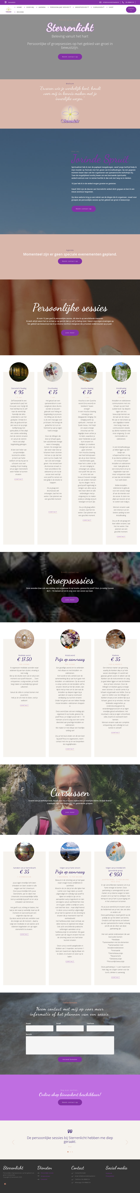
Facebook (109, 1173)
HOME (19, 7)
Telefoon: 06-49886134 (82, 1179)
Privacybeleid (110, 1176)
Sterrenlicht (11, 2)
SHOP (111, 7)
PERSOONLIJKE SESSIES (59, 7)
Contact (131, 10)
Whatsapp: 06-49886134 (82, 1182)
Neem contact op (70, 57)
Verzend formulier (70, 1059)
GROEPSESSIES (81, 7)
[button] (13, 1138)
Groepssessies (45, 1176)
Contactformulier (80, 1173)
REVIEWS (20, 12)
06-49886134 (130, 2)
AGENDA (42, 7)
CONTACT (18, 479)
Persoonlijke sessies (47, 1173)
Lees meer (70, 333)
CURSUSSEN (98, 7)
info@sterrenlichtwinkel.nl (111, 2)
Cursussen (44, 1179)
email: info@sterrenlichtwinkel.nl (85, 1176)
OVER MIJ (30, 7)
